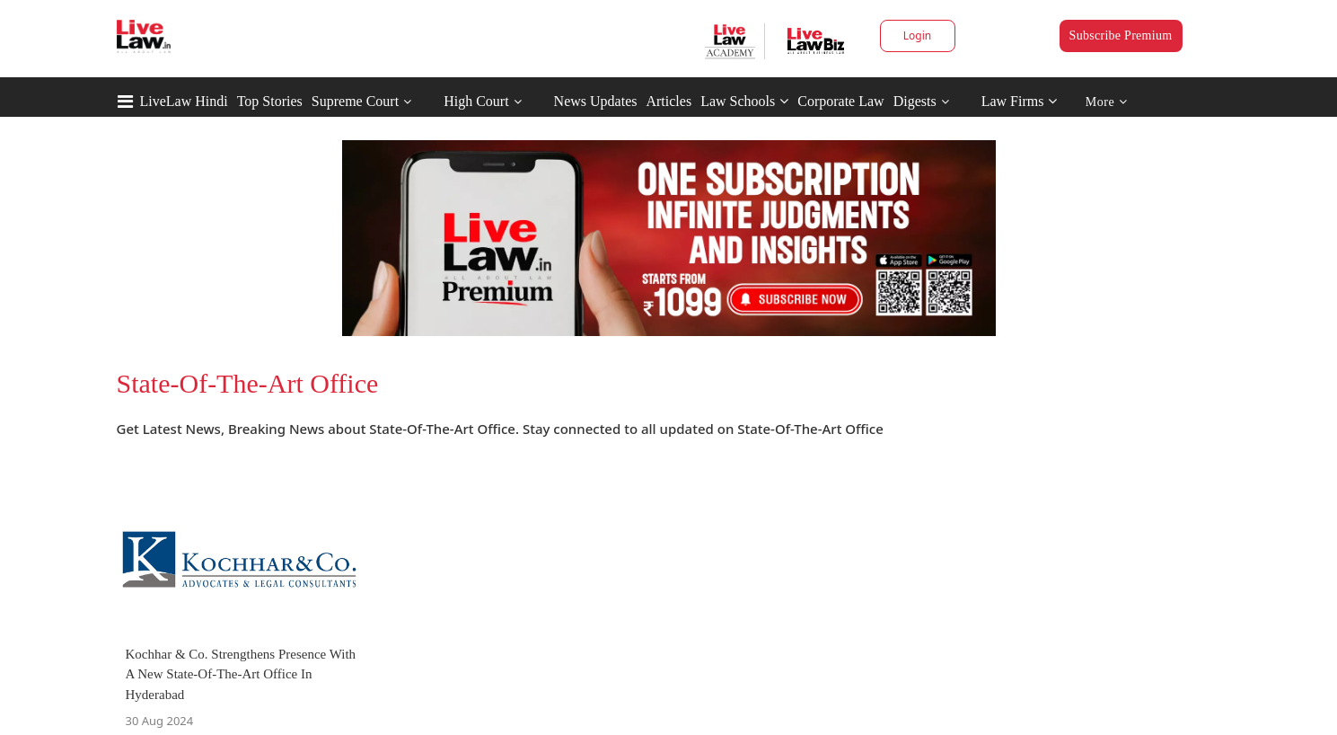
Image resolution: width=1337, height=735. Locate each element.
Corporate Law (840, 101)
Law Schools (744, 101)
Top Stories (270, 101)
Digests (915, 101)
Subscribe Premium (1121, 35)
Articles (668, 101)
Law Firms (1019, 101)
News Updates (596, 101)
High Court (476, 101)
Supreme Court (355, 101)
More (1107, 102)
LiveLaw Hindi (184, 101)
